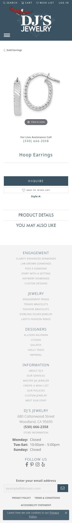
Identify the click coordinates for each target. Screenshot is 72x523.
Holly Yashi (36, 350)
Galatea (36, 345)
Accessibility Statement (36, 505)
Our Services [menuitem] (36, 375)
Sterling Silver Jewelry (35, 314)
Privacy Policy (21, 498)
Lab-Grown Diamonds (36, 263)
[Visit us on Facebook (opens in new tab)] (26, 464)
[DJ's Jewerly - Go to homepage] (36, 23)
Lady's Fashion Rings (36, 319)
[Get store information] (36, 432)
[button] (10, 3)
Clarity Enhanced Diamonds (36, 258)
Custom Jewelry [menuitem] (36, 395)
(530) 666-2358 (36, 141)
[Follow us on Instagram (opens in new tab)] (38, 464)
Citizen (36, 340)
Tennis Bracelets (36, 304)
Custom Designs (36, 283)
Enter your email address (36, 480)
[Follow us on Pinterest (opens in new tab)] (32, 464)
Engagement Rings (36, 299)
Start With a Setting (36, 273)
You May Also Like (36, 225)
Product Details (36, 215)
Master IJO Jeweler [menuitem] (36, 380)
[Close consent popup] (66, 513)
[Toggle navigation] (7, 35)
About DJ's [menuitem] (36, 370)
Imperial (36, 354)
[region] (36, 95)
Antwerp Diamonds (36, 278)
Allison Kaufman (36, 335)
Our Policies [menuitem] (36, 390)
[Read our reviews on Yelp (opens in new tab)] (43, 464)
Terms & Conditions (47, 498)
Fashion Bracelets (36, 309)
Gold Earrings (14, 50)
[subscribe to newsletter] (62, 488)
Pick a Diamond (36, 268)
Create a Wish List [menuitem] (36, 385)
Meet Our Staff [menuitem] (35, 400)
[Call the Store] (36, 426)
